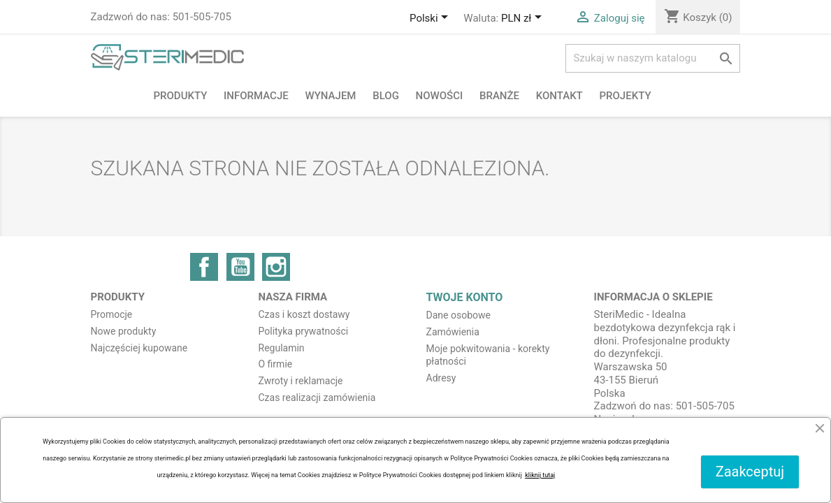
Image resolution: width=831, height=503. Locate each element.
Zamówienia (452, 331)
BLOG (386, 95)
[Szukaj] (652, 58)
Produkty (181, 95)
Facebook (204, 267)
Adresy (441, 378)
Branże (499, 95)
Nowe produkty (124, 331)
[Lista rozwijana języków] (431, 18)
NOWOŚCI (439, 95)
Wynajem (330, 95)
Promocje (112, 314)
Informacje (256, 95)
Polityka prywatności (304, 331)
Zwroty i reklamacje (301, 380)
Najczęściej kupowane (139, 347)
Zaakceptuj (750, 471)
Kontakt (559, 95)
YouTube (240, 267)
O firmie (276, 364)
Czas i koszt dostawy (304, 314)
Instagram (276, 267)
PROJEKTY (625, 95)
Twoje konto (464, 297)
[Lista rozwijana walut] (524, 18)
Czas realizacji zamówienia (317, 397)
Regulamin (282, 347)
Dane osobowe (458, 315)
